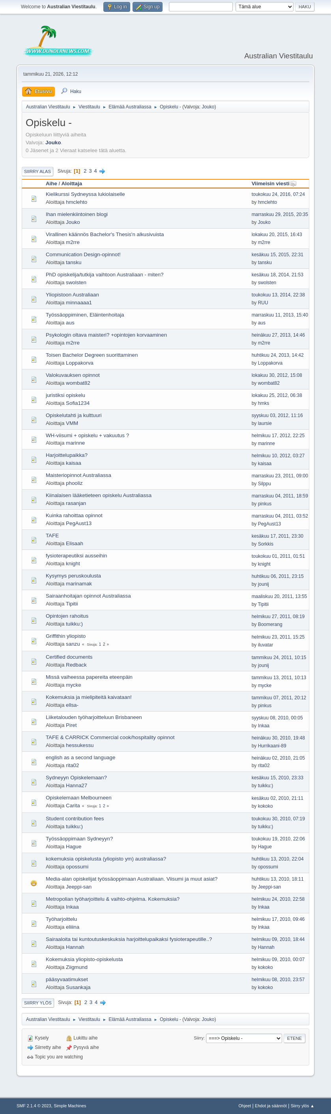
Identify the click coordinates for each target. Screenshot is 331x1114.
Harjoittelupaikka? (67, 455)
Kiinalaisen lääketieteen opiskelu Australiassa (98, 495)
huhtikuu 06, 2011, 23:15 (278, 576)
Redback (76, 665)
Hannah (75, 947)
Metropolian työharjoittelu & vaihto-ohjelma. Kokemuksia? (113, 899)
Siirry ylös (38, 1002)
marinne (75, 443)
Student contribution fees (75, 819)
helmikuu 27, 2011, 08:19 (278, 616)
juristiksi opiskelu (65, 395)
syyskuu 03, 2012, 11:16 (277, 415)
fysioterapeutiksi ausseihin (76, 556)
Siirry (199, 1038)
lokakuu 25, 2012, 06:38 (277, 395)
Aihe (51, 183)
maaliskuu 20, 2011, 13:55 (279, 596)
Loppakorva (80, 363)
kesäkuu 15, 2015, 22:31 (277, 254)
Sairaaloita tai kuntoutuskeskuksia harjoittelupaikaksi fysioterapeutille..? (129, 939)
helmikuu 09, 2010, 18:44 (278, 939)
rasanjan (76, 503)
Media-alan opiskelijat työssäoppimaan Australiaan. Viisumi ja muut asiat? (131, 879)
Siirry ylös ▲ (302, 1105)
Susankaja (78, 987)
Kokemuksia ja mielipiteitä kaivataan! (89, 697)
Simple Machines (70, 1105)
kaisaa (73, 463)
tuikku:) (74, 624)
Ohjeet (244, 1105)
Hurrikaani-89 (272, 746)
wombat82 (78, 383)
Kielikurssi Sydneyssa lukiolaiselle (85, 194)
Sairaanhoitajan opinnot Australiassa (88, 596)
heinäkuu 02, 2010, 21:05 (278, 758)
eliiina (72, 927)
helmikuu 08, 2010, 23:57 (278, 979)
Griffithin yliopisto (66, 636)
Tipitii (72, 604)
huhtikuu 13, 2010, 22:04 (278, 859)
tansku (73, 262)
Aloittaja (71, 183)
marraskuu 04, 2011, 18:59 (280, 496)
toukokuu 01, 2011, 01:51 (278, 556)
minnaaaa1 (79, 303)
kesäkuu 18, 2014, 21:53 (277, 275)
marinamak (79, 584)
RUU (263, 303)
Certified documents (69, 657)
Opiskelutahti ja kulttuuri (74, 415)
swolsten (76, 282)
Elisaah (74, 543)
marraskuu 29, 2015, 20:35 (280, 214)
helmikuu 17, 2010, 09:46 (278, 919)
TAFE (52, 535)
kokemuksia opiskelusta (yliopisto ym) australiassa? (106, 859)
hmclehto (76, 202)
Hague (73, 846)
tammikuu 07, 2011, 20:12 (279, 697)
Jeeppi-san (79, 887)
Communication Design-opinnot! (83, 254)
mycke (73, 685)
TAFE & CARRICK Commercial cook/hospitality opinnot (110, 737)
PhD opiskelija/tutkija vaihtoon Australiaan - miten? (105, 275)
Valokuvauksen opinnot (73, 375)
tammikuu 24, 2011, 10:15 (279, 657)
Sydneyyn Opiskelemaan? (76, 778)
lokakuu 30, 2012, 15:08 (277, 375)
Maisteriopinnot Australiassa (78, 475)
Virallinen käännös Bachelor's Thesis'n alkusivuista (105, 234)
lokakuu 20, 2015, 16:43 (277, 234)
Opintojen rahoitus (67, 616)
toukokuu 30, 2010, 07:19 (278, 819)
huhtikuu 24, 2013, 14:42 (278, 355)
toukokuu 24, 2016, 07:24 (278, 194)
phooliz (74, 483)
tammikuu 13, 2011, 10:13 (279, 677)
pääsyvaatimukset (67, 979)
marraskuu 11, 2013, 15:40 (280, 315)
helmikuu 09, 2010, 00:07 (278, 959)
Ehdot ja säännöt (271, 1105)
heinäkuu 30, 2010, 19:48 (278, 738)
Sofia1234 (78, 403)
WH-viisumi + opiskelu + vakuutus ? (87, 435)
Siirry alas (37, 171)
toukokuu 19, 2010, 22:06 (278, 839)
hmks (263, 403)
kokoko (265, 806)
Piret (71, 725)
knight (73, 563)
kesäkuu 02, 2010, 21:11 (277, 798)
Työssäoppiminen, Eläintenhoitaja (85, 315)
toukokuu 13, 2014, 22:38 (278, 295)
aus (70, 323)
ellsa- (72, 705)
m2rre (73, 242)
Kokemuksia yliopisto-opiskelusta (84, 959)
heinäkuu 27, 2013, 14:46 (278, 335)
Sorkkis (265, 544)
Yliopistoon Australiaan (72, 295)
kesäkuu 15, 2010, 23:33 (277, 778)
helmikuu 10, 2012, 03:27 (278, 455)
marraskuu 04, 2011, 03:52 (280, 516)
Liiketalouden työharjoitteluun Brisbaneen (94, 717)
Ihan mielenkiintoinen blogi (77, 214)
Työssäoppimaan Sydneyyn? (79, 839)
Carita (73, 805)
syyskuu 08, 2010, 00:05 (277, 718)
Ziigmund (77, 967)
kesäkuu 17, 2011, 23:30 (277, 536)
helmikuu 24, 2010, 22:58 (278, 899)
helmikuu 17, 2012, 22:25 (278, 435)
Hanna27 (76, 785)
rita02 (72, 765)
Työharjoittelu (61, 919)
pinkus (265, 504)
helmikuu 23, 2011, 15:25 (278, 637)
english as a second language (80, 757)
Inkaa (263, 725)
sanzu (73, 644)
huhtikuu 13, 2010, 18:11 (278, 879)
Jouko (208, 107)
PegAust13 (79, 523)
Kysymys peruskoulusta (73, 576)
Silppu (264, 483)
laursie (265, 423)
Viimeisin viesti (274, 183)
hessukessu (80, 745)
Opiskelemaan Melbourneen (79, 798)
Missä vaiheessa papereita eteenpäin (89, 677)
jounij (263, 584)
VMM (72, 423)
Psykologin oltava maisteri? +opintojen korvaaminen (106, 335)
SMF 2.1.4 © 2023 (34, 1105)
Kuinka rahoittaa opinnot (74, 515)
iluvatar (265, 645)
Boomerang (270, 624)
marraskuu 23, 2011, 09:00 (280, 476)
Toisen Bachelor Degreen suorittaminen (92, 355)
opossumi (77, 867)
